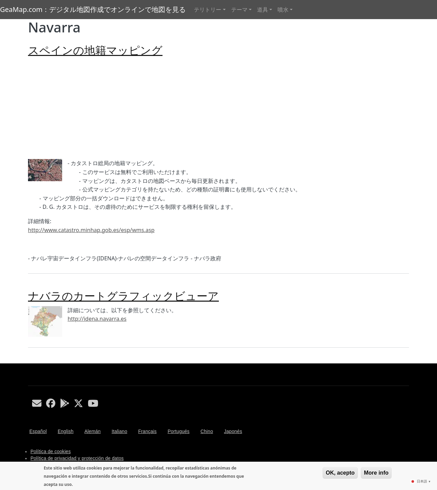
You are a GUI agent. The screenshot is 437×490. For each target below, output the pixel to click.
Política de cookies (50, 451)
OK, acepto (340, 473)
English (65, 431)
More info (376, 473)
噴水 (283, 9)
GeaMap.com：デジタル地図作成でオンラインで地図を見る (93, 9)
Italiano (119, 431)
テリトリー (207, 9)
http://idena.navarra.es (97, 318)
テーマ (239, 9)
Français (147, 431)
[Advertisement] (218, 108)
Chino (206, 431)
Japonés (233, 431)
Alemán (92, 431)
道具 (262, 9)
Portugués (178, 431)
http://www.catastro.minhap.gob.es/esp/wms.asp (91, 230)
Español (38, 431)
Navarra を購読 (30, 360)
